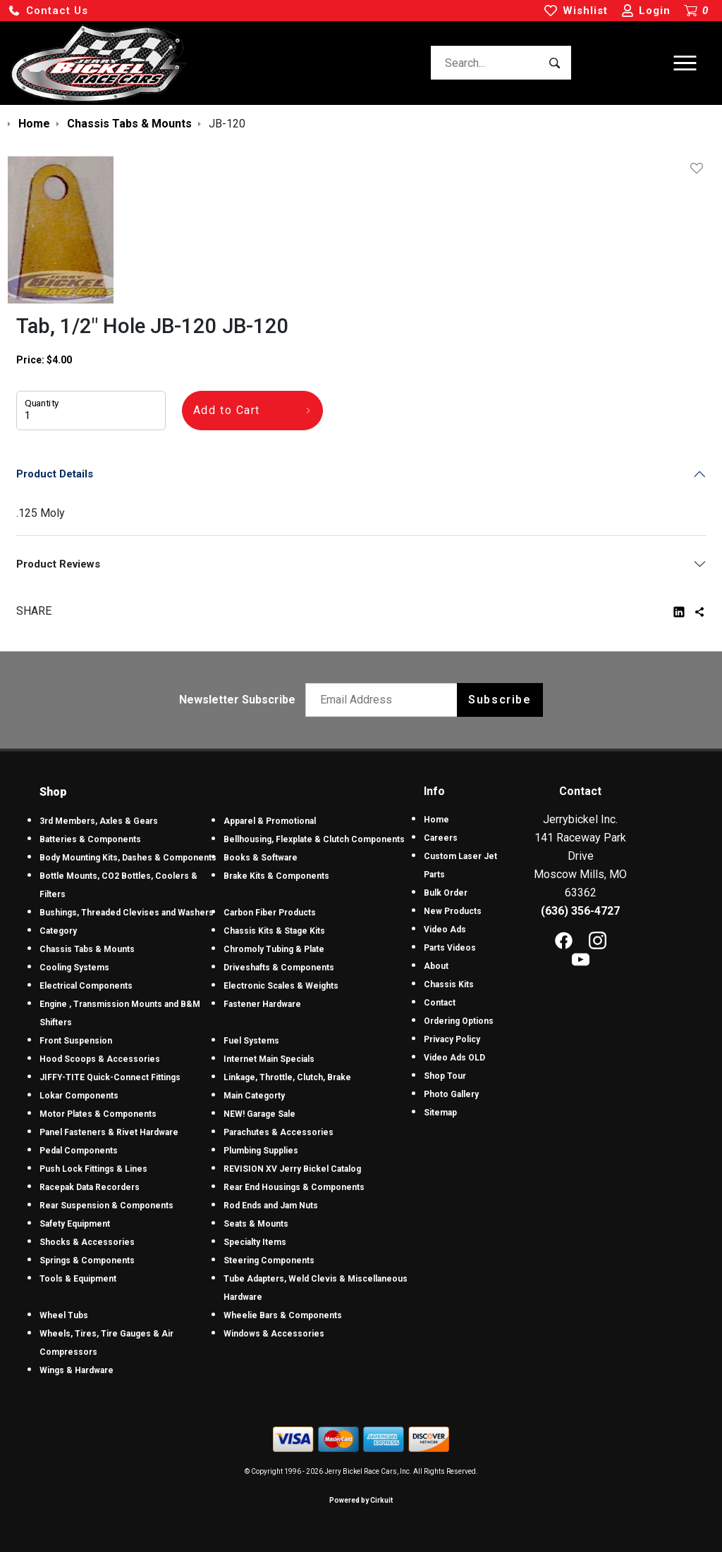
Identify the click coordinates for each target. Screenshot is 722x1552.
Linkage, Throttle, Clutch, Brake (287, 1077)
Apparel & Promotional (270, 821)
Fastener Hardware (262, 1004)
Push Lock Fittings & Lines (93, 1169)
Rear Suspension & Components (106, 1205)
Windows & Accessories (274, 1334)
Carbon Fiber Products (270, 913)
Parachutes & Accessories (279, 1132)
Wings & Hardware (76, 1370)
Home (436, 820)
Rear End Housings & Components (294, 1187)
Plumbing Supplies (261, 1151)
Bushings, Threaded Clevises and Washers (126, 913)
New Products (453, 911)
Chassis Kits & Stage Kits (274, 931)
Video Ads (445, 929)
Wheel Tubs (63, 1315)
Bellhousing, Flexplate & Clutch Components (314, 839)
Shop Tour (445, 1076)
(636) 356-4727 (580, 911)
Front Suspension (75, 1041)
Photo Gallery (451, 1094)
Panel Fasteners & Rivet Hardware (108, 1132)
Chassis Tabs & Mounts (87, 949)
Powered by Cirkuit (361, 1500)
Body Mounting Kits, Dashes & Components (127, 858)
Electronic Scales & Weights (281, 986)
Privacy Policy (452, 1039)
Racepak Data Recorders (89, 1187)
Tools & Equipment (77, 1279)
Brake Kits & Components (276, 876)
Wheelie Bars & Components (283, 1315)
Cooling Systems (74, 967)
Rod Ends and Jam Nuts (271, 1205)
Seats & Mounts (256, 1224)
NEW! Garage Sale (259, 1114)
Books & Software (261, 858)
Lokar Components (78, 1096)
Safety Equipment (74, 1224)
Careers (441, 838)
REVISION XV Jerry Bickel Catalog (292, 1169)
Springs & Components (87, 1260)
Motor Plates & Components (98, 1114)
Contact (439, 1003)
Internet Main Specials (269, 1059)
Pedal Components (78, 1151)
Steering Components (269, 1260)
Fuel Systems (251, 1041)
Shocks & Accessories (87, 1242)
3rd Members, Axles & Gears (98, 821)
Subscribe (499, 699)
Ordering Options (459, 1021)
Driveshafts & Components (279, 967)
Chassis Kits (449, 984)
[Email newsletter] (384, 700)
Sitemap (440, 1113)
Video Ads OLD (454, 1058)
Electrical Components (86, 986)
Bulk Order (445, 893)
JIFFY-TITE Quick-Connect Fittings (109, 1077)
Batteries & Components (90, 839)
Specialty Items (255, 1242)
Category (58, 931)
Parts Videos (450, 948)
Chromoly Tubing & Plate (274, 949)
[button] (48, 11)
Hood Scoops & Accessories (99, 1059)
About (436, 966)
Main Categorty (254, 1096)
